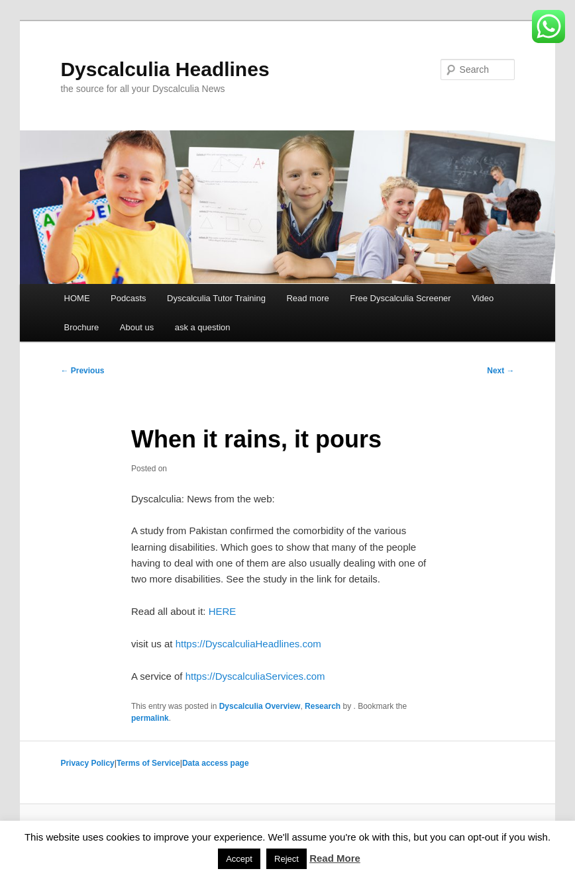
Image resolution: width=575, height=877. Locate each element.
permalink (150, 718)
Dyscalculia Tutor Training (216, 298)
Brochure (81, 327)
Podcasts (128, 298)
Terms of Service (148, 763)
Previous (82, 370)
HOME (77, 298)
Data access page (215, 763)
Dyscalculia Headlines (164, 69)
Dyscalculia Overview (260, 706)
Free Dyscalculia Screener (400, 298)
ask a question (203, 327)
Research (322, 706)
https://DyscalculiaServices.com (255, 676)
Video (483, 298)
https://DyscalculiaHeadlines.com (248, 643)
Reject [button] (286, 859)
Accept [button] (239, 859)
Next (500, 370)
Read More (334, 858)
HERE (222, 611)
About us (137, 327)
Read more (307, 298)
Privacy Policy (87, 763)
